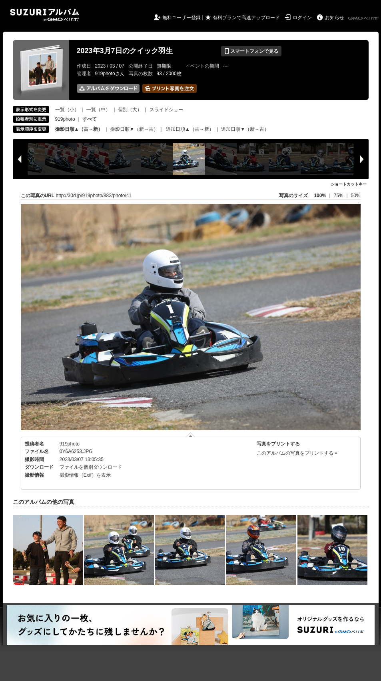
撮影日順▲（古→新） (79, 129)
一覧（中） (98, 109)
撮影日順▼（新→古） (134, 129)
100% (320, 195)
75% (339, 195)
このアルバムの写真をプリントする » (297, 453)
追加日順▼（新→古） (245, 129)
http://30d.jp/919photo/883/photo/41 (94, 195)
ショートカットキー (349, 184)
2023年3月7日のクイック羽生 (125, 51)
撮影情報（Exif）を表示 (85, 475)
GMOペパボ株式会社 (364, 18)
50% (355, 195)
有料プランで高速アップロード (246, 17)
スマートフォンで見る (251, 51)
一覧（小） (67, 109)
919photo (65, 119)
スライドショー (166, 109)
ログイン (302, 17)
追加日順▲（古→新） (190, 129)
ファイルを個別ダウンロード (91, 467)
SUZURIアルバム (44, 15)
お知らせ (334, 17)
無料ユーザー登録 (181, 17)
